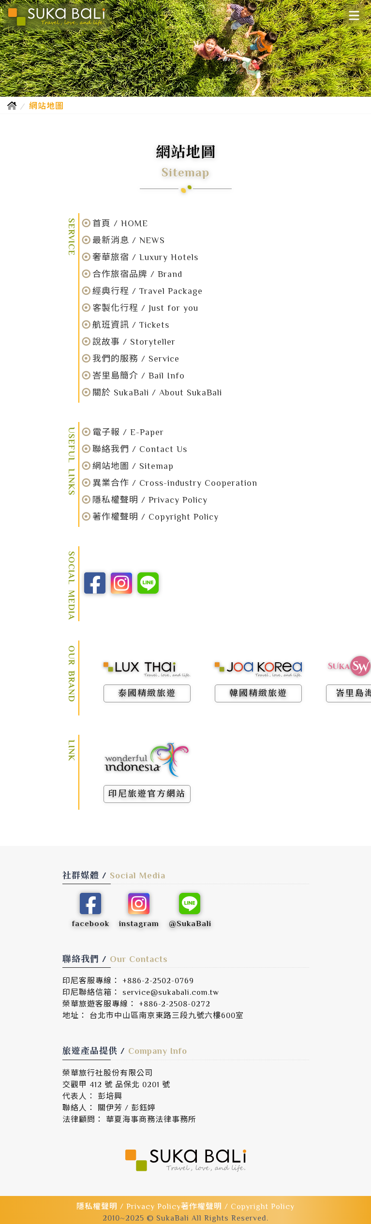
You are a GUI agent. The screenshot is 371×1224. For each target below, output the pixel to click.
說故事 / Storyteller (134, 342)
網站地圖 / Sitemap (133, 466)
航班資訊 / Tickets (130, 325)
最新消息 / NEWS (128, 240)
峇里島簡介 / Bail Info (138, 375)
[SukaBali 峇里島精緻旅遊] (56, 17)
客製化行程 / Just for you (145, 308)
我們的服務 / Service (135, 359)
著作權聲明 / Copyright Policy (155, 517)
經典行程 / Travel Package (147, 291)
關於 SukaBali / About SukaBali (157, 392)
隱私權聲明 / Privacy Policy (150, 500)
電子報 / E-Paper (128, 432)
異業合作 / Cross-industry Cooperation (174, 483)
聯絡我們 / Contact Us (139, 449)
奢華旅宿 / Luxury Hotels (145, 257)
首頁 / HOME (120, 223)
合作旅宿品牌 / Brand (137, 274)
